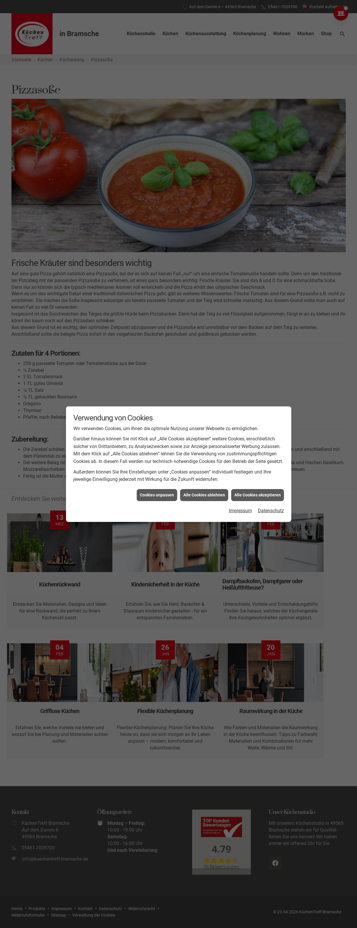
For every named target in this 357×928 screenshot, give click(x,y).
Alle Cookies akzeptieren (257, 494)
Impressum (240, 510)
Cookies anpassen (157, 494)
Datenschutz (271, 510)
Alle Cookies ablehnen (204, 494)
